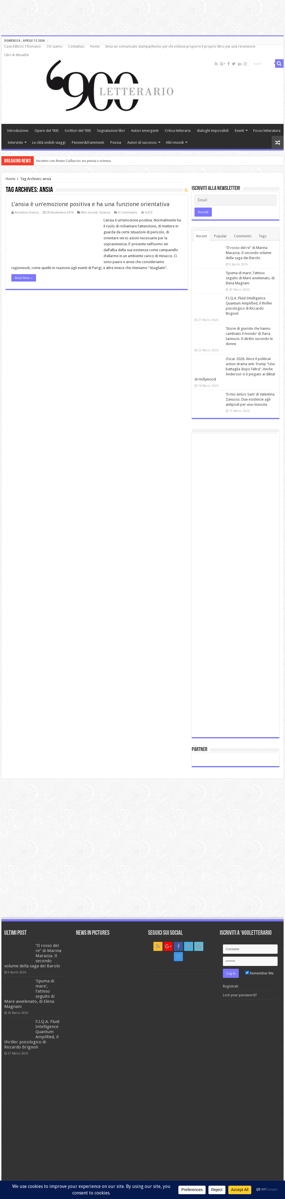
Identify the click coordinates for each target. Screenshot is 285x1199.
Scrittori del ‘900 (78, 130)
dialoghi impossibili (213, 130)
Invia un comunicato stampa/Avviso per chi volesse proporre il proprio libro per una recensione (180, 46)
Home (95, 46)
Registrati (230, 986)
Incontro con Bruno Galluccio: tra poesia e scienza (73, 160)
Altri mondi (175, 142)
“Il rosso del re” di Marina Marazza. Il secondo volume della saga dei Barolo (248, 253)
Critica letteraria (178, 130)
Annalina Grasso (27, 212)
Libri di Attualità (16, 55)
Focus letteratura (266, 130)
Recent (201, 236)
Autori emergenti (145, 130)
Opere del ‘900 (46, 130)
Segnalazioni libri (111, 130)
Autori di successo (142, 142)
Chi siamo (54, 46)
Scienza (104, 212)
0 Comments (127, 212)
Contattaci (76, 46)
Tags (263, 236)
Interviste (15, 142)
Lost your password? (240, 995)
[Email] (235, 200)
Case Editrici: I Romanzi (22, 46)
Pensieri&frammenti (88, 142)
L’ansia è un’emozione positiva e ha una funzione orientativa (90, 204)
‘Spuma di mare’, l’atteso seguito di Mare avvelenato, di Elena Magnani (250, 278)
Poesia (115, 142)
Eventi (239, 130)
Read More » (24, 278)
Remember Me (259, 973)
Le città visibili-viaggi (49, 142)
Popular (220, 236)
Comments (243, 236)
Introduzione (17, 130)
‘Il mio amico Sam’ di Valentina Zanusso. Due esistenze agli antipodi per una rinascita (250, 399)
